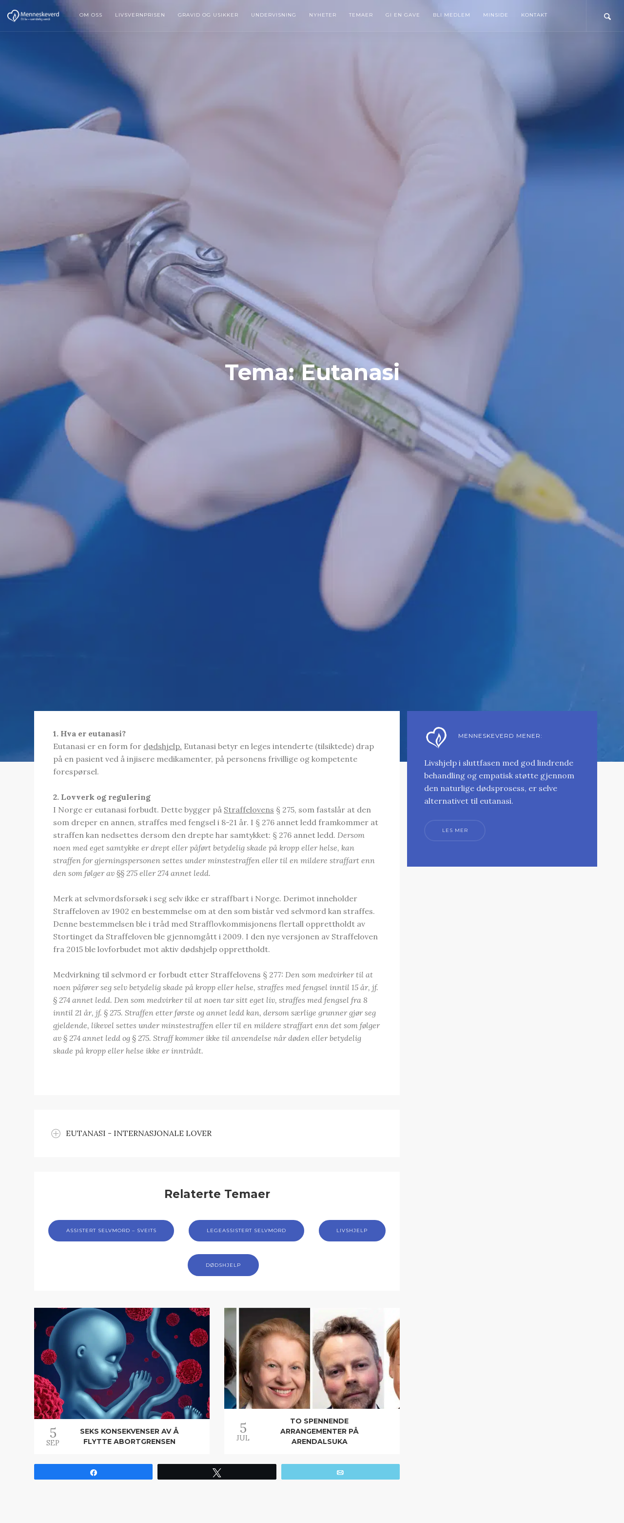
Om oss (90, 15)
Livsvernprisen (140, 15)
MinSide (495, 15)
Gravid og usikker (208, 15)
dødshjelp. (162, 746)
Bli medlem (451, 15)
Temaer (361, 15)
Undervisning (273, 15)
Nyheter (322, 15)
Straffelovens (249, 809)
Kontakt (534, 15)
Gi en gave (403, 15)
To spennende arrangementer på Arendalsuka (319, 1431)
